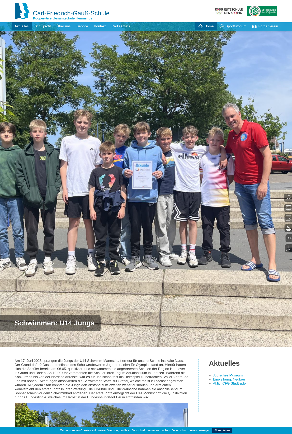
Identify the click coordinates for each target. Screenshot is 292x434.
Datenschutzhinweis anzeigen (191, 430)
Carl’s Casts (125, 26)
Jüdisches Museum (228, 376)
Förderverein (264, 26)
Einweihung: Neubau (230, 380)
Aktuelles (22, 26)
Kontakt (103, 26)
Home (203, 26)
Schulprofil (43, 26)
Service (85, 26)
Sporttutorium (231, 26)
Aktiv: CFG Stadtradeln (231, 385)
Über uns (65, 26)
